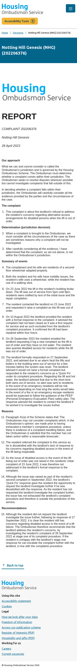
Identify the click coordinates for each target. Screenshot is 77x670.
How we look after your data (20, 617)
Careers (6, 648)
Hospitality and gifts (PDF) (18, 638)
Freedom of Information (17, 622)
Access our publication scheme (21, 627)
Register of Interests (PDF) (18, 632)
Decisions (18, 32)
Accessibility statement (16, 601)
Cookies (7, 606)
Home (5, 32)
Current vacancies (13, 653)
